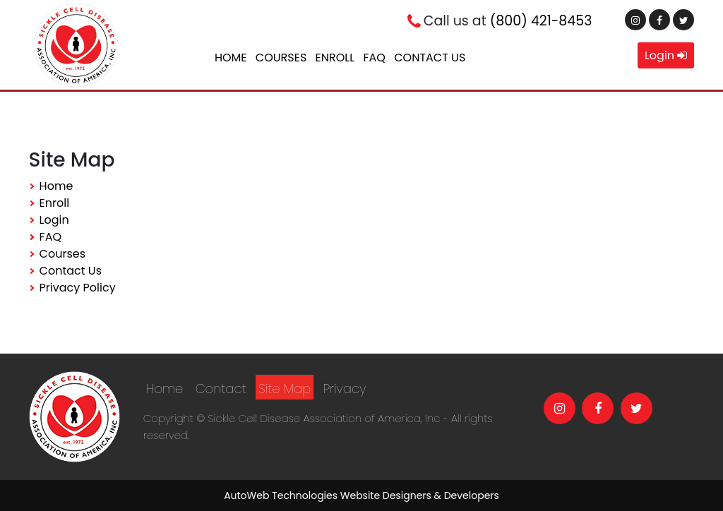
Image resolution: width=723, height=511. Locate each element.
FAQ (374, 57)
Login (666, 55)
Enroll (335, 57)
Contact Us (429, 57)
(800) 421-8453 (541, 20)
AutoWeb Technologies (280, 495)
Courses (281, 57)
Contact (221, 388)
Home (231, 57)
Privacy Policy (78, 287)
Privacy (344, 388)
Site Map (284, 388)
